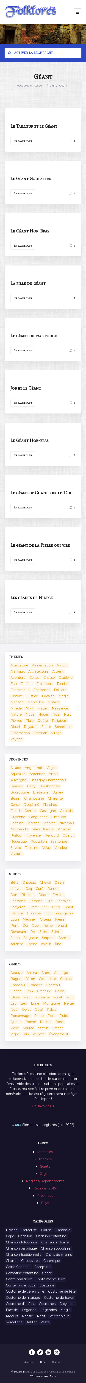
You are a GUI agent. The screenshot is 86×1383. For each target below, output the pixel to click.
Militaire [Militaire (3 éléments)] (53, 702)
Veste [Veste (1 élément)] (45, 1322)
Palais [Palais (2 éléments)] (51, 1010)
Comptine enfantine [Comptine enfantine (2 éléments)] (22, 1273)
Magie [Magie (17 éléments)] (63, 696)
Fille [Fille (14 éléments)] (49, 901)
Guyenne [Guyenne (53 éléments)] (18, 817)
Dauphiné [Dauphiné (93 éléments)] (31, 805)
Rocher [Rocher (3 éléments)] (46, 1022)
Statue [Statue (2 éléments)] (43, 1028)
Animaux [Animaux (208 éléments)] (18, 671)
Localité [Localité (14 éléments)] (48, 696)
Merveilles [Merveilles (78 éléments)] (36, 702)
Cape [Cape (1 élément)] (10, 1236)
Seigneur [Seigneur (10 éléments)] (31, 938)
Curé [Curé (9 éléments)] (39, 889)
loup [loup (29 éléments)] (48, 913)
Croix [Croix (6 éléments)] (29, 991)
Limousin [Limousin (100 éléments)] (58, 817)
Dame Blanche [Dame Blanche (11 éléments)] (23, 895)
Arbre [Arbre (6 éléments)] (46, 973)
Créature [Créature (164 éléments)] (44, 991)
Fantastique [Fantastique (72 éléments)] (20, 690)
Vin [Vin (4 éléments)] (26, 1034)
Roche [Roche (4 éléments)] (30, 1022)
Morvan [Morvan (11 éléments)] (49, 823)
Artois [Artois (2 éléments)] (53, 774)
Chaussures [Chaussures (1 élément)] (30, 1261)
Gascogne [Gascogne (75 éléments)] (48, 811)
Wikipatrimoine (39, 1376)
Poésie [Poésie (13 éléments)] (27, 1316)
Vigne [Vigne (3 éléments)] (15, 1034)
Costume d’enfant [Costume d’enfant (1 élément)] (20, 1304)
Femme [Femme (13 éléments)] (35, 901)
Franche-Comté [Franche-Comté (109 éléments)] (23, 811)
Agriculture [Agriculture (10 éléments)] (19, 665)
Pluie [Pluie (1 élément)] (30, 721)
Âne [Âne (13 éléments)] (58, 944)
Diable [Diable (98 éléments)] (44, 895)
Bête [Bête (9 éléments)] (15, 882)
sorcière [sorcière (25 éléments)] (17, 944)
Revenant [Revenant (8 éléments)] (18, 932)
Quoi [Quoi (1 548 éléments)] (35, 926)
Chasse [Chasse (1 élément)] (49, 678)
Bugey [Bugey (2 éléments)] (57, 792)
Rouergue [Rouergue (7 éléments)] (19, 841)
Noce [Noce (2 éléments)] (30, 714)
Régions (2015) (45, 1188)
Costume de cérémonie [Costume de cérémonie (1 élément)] (25, 1291)
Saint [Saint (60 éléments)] (43, 932)
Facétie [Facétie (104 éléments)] (27, 684)
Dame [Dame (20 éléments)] (52, 889)
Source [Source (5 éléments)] (28, 1028)
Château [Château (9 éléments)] (53, 985)
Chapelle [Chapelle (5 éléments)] (35, 985)
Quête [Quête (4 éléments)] (43, 721)
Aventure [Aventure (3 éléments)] (18, 678)
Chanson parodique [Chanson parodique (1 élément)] (21, 1248)
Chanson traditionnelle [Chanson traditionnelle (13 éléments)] (24, 1255)
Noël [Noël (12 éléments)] (14, 1010)
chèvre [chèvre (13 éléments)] (16, 889)
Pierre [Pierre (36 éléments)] (59, 919)
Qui (52, 85)
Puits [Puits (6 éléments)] (64, 1016)
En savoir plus (23, 141)
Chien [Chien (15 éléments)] (59, 882)
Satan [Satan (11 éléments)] (15, 938)
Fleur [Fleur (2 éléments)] (28, 997)
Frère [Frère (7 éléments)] (33, 907)
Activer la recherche (30, 53)
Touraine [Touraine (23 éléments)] (31, 848)
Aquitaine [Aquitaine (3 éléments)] (18, 774)
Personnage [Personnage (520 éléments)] (20, 1016)
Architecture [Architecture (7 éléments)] (38, 671)
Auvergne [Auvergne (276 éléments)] (18, 780)
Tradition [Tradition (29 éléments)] (40, 733)
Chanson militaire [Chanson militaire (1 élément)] (55, 1242)
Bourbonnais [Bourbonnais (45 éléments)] (49, 786)
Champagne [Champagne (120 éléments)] (34, 798)
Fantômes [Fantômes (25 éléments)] (41, 690)
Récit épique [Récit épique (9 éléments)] (59, 1316)
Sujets (45, 1166)
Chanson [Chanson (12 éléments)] (25, 1236)
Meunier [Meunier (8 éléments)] (29, 919)
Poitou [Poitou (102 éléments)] (16, 835)
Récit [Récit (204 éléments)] (41, 1316)
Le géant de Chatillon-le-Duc (41, 492)
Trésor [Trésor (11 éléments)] (32, 944)
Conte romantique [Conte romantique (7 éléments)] (21, 1285)
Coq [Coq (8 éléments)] (28, 889)
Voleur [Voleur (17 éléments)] (46, 944)
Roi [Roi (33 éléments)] (33, 932)
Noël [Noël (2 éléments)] (56, 714)
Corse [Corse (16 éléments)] (15, 805)
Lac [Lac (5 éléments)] (13, 1003)
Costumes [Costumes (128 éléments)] (47, 1304)
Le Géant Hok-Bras (29, 231)
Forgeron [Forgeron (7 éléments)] (18, 907)
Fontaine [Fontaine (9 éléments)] (63, 901)
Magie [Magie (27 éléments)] (66, 1310)
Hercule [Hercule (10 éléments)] (17, 913)
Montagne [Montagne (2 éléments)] (51, 1003)
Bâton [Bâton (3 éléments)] (30, 979)
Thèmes (45, 1159)
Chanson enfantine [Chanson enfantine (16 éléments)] (51, 1236)
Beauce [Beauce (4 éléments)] (17, 786)
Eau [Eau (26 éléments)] (14, 684)
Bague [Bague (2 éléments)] (16, 979)
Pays (45, 1203)
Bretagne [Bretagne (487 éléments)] (40, 792)
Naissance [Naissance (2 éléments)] (60, 708)
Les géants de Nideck (31, 597)
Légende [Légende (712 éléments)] (29, 1310)
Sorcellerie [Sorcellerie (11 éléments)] (14, 1322)
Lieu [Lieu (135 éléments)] (23, 1003)
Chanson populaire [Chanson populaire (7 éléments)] (55, 1248)
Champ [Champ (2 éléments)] (66, 979)
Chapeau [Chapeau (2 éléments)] (18, 985)
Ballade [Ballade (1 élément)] (12, 1230)
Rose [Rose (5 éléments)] (59, 1022)
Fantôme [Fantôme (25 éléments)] (18, 901)
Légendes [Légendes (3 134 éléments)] (48, 1310)
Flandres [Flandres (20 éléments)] (50, 805)
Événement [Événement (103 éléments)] (58, 1034)
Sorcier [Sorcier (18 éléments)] (64, 938)
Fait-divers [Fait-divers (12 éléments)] (44, 684)
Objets (45, 1174)
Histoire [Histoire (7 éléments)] (17, 696)
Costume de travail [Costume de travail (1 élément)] (59, 1298)
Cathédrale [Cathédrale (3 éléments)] (47, 979)
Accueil (38, 85)
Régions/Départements (45, 1181)
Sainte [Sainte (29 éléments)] (56, 932)
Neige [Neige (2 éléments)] (69, 1003)
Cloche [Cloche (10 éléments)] (16, 991)
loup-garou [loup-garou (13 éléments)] (64, 913)
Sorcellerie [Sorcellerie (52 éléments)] (63, 727)
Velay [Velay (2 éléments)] (46, 848)
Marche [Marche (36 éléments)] (33, 823)
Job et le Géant (25, 388)
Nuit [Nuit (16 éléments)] (67, 714)
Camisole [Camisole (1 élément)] (63, 1230)
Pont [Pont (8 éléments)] (52, 1016)
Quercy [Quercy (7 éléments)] (68, 835)
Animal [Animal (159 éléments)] (32, 973)
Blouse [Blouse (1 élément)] (46, 1230)
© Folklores (18, 1371)
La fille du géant (27, 283)
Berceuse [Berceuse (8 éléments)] (29, 1230)
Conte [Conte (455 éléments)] (47, 1273)
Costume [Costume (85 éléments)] (46, 1285)
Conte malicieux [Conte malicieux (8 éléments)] (19, 1279)
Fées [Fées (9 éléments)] (56, 907)
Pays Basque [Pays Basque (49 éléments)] (43, 829)
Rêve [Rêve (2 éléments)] (15, 1028)
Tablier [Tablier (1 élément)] (31, 1322)
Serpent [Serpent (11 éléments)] (48, 938)
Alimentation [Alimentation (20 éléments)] (42, 665)
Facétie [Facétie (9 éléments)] (12, 1310)
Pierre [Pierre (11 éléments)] (39, 1016)
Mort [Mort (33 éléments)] (29, 708)
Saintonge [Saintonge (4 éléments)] (59, 841)
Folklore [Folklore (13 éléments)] (60, 690)
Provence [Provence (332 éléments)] (33, 835)
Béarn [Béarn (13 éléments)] (15, 798)
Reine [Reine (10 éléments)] (48, 926)
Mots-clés (45, 1152)
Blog (43, 1362)
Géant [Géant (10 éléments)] (68, 907)
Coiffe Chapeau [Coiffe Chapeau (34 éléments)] (18, 1267)
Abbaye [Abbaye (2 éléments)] (17, 973)
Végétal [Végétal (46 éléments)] (39, 1034)
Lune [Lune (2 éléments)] (35, 1003)
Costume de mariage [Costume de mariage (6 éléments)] (23, 1298)
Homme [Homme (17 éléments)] (34, 913)
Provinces (45, 1196)
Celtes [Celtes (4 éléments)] (34, 678)
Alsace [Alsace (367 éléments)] (16, 768)
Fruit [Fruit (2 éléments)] (70, 997)
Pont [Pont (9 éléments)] (15, 926)
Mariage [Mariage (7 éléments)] (17, 702)
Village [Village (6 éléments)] (56, 733)
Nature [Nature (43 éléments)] (16, 714)
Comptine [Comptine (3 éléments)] (42, 1267)
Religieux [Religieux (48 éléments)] (59, 721)
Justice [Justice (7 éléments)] (32, 696)
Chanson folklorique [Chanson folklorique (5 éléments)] (21, 1242)
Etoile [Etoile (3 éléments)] (15, 997)
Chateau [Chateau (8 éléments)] (29, 882)
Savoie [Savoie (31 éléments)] (16, 848)
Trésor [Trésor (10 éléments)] (58, 1028)
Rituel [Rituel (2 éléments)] (15, 727)
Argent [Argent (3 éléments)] (58, 671)
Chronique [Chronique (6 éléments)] (51, 1261)
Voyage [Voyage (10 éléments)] (17, 739)
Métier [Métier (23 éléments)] (42, 708)
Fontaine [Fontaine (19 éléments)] (43, 997)
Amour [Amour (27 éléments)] (62, 665)
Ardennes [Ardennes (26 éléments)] (37, 774)
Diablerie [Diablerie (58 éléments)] (66, 678)
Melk (53, 1376)
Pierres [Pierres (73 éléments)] (16, 721)
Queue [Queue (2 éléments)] (16, 1022)
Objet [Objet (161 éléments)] (26, 1010)
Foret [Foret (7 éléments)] (58, 997)
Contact (57, 1362)
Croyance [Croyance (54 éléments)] (67, 1304)
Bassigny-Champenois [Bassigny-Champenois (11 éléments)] (48, 780)
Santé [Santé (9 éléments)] (46, 727)
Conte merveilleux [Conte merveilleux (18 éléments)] (50, 1279)
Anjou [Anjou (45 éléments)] (51, 768)
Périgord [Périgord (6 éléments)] (52, 835)
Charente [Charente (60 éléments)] (55, 798)
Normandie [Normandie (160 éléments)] (20, 829)
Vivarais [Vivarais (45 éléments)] (16, 854)
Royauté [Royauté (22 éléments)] (31, 727)
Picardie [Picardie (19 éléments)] (63, 829)
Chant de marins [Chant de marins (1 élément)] (58, 1255)
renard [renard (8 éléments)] (62, 926)
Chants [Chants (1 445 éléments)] (11, 1261)
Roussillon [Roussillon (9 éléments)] (39, 841)
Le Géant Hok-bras (29, 440)
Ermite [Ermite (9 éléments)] (58, 895)
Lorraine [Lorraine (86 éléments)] (17, 823)
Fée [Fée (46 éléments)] (45, 907)
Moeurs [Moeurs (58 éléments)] (12, 1316)
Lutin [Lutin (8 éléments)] (15, 919)
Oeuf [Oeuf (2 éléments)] (39, 1010)
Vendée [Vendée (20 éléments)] (61, 848)
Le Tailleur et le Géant (33, 126)
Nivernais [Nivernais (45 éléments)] (66, 823)
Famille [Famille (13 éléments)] (62, 684)
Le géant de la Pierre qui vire (40, 545)
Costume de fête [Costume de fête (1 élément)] (62, 1291)
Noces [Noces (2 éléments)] (43, 714)
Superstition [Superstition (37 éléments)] (20, 733)
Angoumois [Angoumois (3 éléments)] (34, 768)
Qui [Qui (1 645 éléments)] (25, 926)
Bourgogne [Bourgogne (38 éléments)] (20, 792)
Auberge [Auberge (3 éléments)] (61, 973)
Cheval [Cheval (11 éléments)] (45, 882)
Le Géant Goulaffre (30, 178)
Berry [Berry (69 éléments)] (31, 786)
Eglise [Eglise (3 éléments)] (60, 991)
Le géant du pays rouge (33, 335)
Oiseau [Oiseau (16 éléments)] (45, 919)
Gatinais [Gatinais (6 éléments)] (66, 811)
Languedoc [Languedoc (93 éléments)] (38, 817)
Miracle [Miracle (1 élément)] (16, 708)
